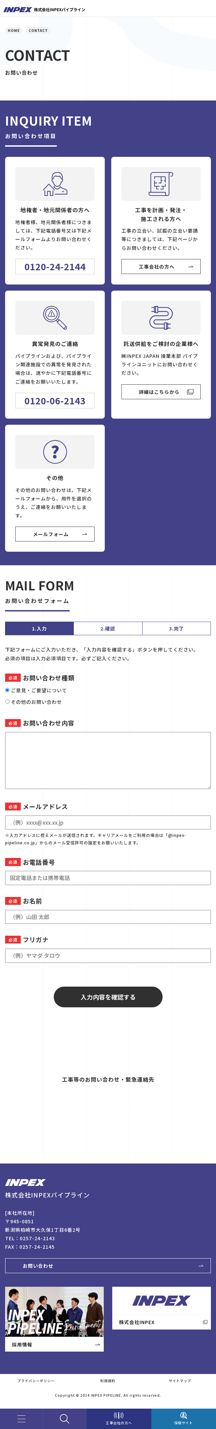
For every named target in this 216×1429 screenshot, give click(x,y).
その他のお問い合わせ (36, 701)
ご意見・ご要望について (39, 690)
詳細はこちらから (159, 391)
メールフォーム (51, 534)
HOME (14, 30)
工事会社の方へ (157, 266)
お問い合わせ (38, 1265)
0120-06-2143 (55, 400)
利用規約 (107, 1380)
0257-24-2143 (37, 1238)
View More (90, 1129)
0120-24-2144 (55, 266)
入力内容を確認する (108, 996)
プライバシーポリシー (36, 1380)
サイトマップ (180, 1380)
